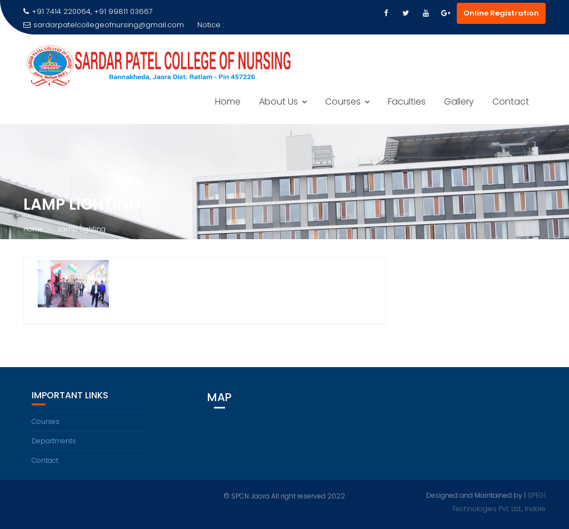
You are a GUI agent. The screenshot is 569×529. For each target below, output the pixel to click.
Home (228, 101)
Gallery (459, 101)
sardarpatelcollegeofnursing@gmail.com (103, 24)
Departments (54, 441)
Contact (510, 101)
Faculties (407, 101)
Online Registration (501, 13)
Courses (343, 101)
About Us (278, 101)
